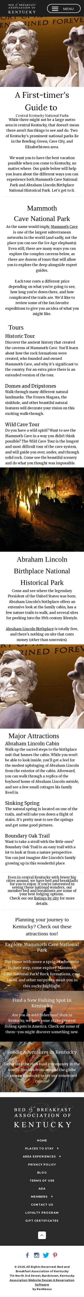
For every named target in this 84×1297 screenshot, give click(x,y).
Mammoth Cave (64, 227)
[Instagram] (37, 1255)
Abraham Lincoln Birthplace (30, 629)
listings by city (46, 898)
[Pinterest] (56, 1255)
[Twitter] (46, 1255)
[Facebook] (28, 1255)
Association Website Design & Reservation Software (42, 1282)
